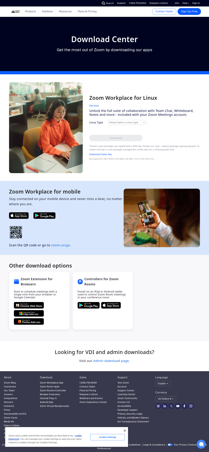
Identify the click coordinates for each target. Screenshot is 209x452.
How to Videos (12, 425)
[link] (87, 11)
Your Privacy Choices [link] (185, 444)
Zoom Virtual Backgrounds (54, 406)
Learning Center (126, 394)
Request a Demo (159, 3)
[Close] (125, 431)
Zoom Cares (10, 417)
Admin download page (111, 361)
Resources (66, 11)
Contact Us (124, 402)
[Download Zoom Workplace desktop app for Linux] (116, 138)
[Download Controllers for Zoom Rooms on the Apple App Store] (111, 305)
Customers (10, 386)
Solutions (48, 11)
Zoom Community (127, 398)
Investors (9, 406)
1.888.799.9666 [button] (137, 3)
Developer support (128, 409)
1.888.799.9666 (88, 382)
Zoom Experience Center (93, 402)
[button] (108, 3)
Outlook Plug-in (48, 398)
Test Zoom (123, 382)
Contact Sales (164, 11)
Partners (8, 402)
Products (31, 11)
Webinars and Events (91, 398)
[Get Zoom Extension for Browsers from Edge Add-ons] (29, 313)
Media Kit (9, 421)
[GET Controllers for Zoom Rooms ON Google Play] (88, 305)
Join (177, 3)
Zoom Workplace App (51, 382)
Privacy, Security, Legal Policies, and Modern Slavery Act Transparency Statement (133, 417)
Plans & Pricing (87, 11)
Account (122, 386)
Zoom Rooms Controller (53, 390)
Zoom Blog (10, 382)
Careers (8, 394)
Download (46, 377)
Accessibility (124, 406)
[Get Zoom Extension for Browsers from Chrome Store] (29, 305)
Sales (83, 377)
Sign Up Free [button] (189, 11)
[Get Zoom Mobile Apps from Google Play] (44, 215)
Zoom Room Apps (49, 386)
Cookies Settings (107, 437)
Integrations (10, 398)
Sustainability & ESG (15, 413)
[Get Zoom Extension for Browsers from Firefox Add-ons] (29, 321)
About (7, 377)
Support (121, 3)
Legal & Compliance (154, 444)
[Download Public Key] (121, 154)
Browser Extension (50, 394)
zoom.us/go (60, 245)
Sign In (196, 3)
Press (7, 409)
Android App (46, 402)
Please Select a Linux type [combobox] (123, 122)
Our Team (9, 390)
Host (185, 3)
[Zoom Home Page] (15, 12)
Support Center (126, 390)
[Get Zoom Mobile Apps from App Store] (19, 215)
